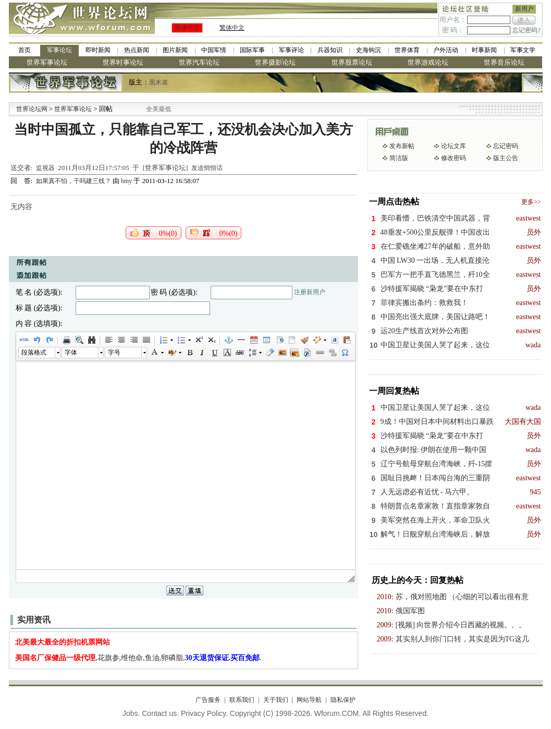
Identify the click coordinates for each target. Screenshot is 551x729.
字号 (114, 352)
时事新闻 (484, 50)
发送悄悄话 (207, 168)
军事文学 (522, 50)
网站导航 (309, 699)
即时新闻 (98, 50)
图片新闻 (175, 50)
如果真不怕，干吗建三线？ (74, 181)
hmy (126, 181)
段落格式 (33, 352)
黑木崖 (158, 82)
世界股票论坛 (352, 62)
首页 (24, 50)
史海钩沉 (368, 50)
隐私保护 (343, 699)
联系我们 (241, 699)
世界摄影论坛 (275, 62)
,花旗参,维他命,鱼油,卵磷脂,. (138, 658)
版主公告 (505, 158)
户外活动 (445, 50)
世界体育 (407, 50)
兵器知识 (329, 50)
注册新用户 (309, 292)
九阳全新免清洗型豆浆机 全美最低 (166, 109)
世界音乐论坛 (504, 62)
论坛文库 (453, 146)
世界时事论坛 (123, 62)
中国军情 (213, 50)
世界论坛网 (31, 109)
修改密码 (453, 158)
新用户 (524, 9)
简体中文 (187, 27)
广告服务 (208, 699)
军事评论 (291, 50)
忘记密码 (505, 146)
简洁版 (398, 158)
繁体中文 (231, 27)
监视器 (45, 168)
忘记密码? (526, 30)
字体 (71, 352)
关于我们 (275, 699)
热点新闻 (136, 50)
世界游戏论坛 (428, 62)
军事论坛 (59, 50)
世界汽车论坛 (199, 62)
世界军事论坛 (47, 62)
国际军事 (252, 50)
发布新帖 (401, 146)
